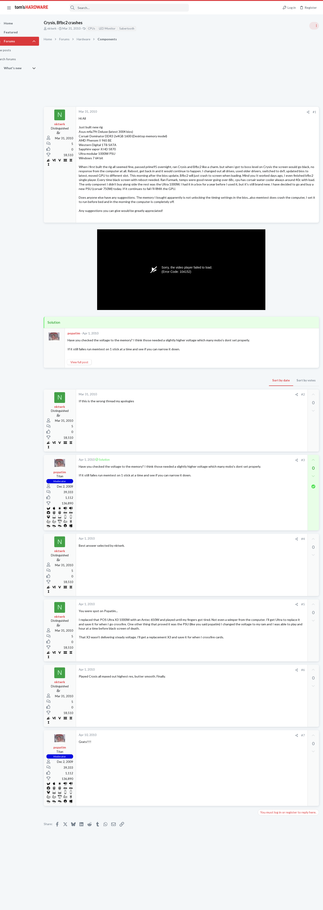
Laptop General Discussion (276, 625)
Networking (267, 525)
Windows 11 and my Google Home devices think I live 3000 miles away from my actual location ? (288, 512)
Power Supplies (269, 335)
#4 (231, 561)
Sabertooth (134, 28)
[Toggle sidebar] (314, 26)
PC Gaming (266, 304)
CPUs (99, 28)
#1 (242, 112)
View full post (87, 384)
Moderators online (267, 637)
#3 (231, 482)
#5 (231, 626)
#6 (231, 692)
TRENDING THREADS (266, 243)
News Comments (270, 278)
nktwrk (59, 28)
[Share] (236, 112)
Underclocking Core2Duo (284, 595)
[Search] (121, 8)
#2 (231, 416)
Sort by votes (233, 402)
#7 (231, 757)
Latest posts (262, 476)
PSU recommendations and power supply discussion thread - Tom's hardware (286, 318)
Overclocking (268, 603)
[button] (8, 7)
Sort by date (209, 402)
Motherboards (269, 564)
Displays (265, 547)
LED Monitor (115, 28)
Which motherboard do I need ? (288, 556)
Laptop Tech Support (273, 586)
